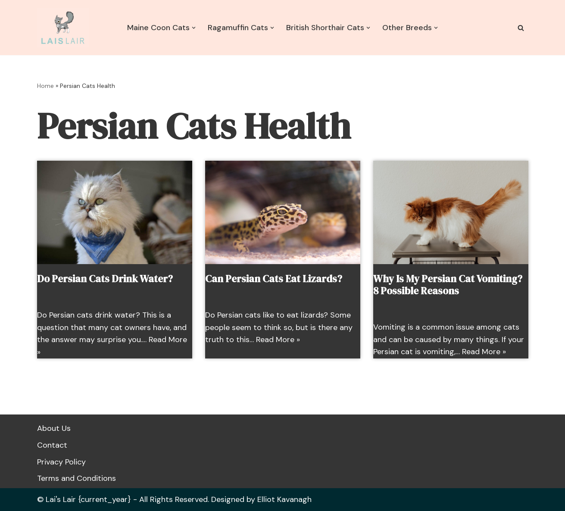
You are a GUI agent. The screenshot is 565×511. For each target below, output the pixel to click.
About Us (54, 428)
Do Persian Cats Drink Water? (105, 279)
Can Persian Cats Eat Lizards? (273, 279)
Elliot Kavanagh (284, 499)
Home (45, 86)
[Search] (521, 28)
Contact (52, 445)
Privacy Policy (61, 462)
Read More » (278, 339)
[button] (194, 28)
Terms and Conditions (76, 478)
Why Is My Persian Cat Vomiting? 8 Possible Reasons (447, 285)
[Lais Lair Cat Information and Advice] (63, 27)
